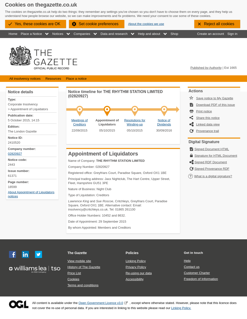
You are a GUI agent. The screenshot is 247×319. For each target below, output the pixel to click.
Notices (57, 34)
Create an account (210, 34)
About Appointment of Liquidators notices (31, 194)
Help (187, 261)
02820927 (15, 154)
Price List (74, 273)
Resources (53, 78)
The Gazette (77, 253)
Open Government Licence (18, 304)
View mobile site (79, 261)
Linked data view (208, 124)
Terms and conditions (83, 285)
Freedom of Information (201, 279)
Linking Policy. (181, 308)
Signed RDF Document (211, 162)
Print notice (204, 111)
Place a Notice (31, 34)
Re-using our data (139, 273)
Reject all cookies (219, 24)
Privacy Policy (136, 267)
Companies (82, 34)
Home (13, 34)
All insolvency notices (25, 78)
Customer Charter (197, 273)
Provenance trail (207, 131)
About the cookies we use (146, 24)
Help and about (149, 34)
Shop (174, 34)
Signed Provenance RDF (212, 169)
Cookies (73, 279)
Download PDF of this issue (215, 105)
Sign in (232, 34)
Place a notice (76, 78)
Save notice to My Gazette (214, 98)
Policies (132, 253)
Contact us (192, 267)
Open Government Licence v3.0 (100, 303)
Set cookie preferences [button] (99, 24)
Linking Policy (136, 261)
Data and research (114, 34)
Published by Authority (206, 68)
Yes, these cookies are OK (37, 24)
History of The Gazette (84, 267)
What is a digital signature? (210, 176)
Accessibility (135, 279)
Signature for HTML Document (216, 155)
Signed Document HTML (212, 149)
